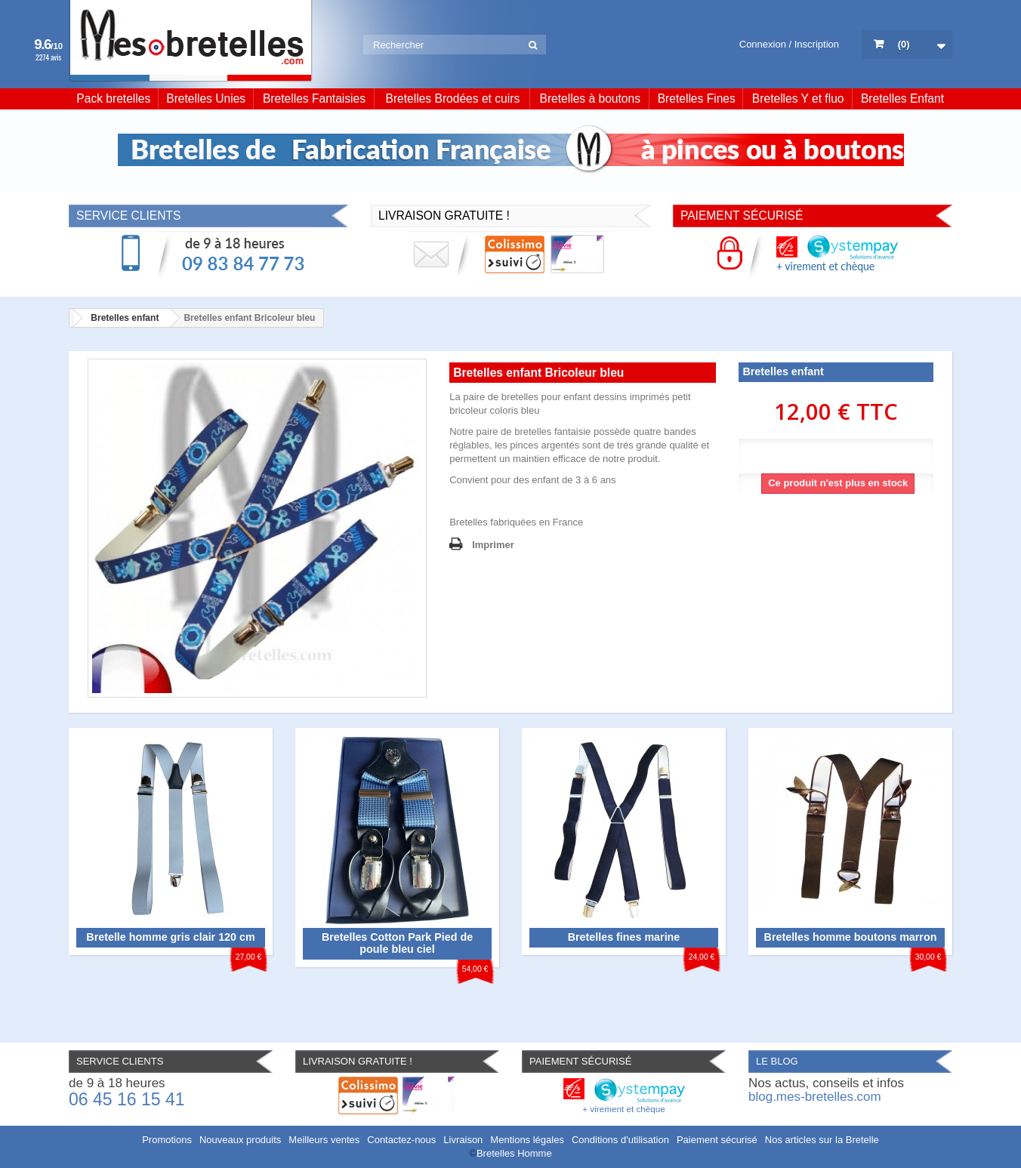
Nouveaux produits (240, 1139)
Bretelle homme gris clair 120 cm (170, 937)
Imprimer (493, 544)
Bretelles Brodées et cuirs (453, 98)
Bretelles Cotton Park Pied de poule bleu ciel (397, 943)
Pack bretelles (113, 98)
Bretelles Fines (697, 98)
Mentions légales (527, 1139)
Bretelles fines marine (624, 937)
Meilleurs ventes (323, 1139)
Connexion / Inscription (789, 44)
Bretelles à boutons (590, 98)
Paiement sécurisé (717, 1139)
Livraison (463, 1139)
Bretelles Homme (514, 1153)
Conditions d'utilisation (620, 1139)
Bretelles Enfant (902, 98)
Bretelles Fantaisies (314, 98)
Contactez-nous (401, 1139)
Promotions (167, 1139)
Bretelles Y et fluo (798, 98)
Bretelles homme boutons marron (850, 937)
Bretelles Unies (205, 98)
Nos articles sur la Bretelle (822, 1139)
